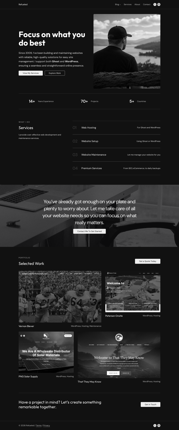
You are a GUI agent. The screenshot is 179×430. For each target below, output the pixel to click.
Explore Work (55, 73)
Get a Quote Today (147, 261)
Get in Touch (150, 404)
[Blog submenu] (120, 4)
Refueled (23, 4)
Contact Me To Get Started (89, 231)
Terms (39, 425)
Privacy (46, 425)
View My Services (31, 73)
